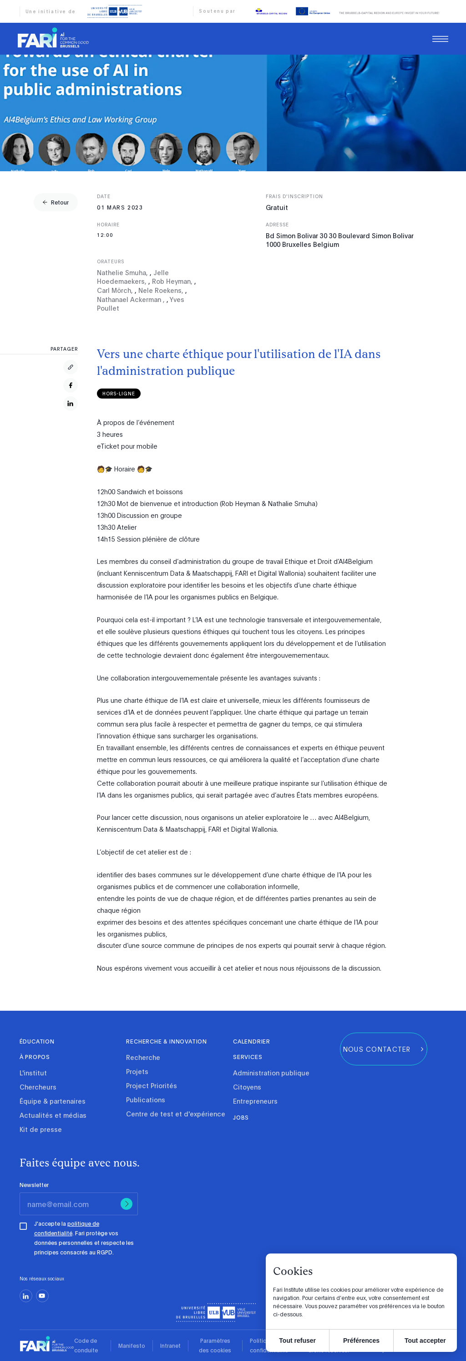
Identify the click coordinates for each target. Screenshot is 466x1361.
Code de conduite (86, 1345)
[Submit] (126, 1204)
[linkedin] (26, 1295)
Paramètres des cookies (215, 1345)
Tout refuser (297, 1340)
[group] (56, 202)
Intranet (170, 1345)
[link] (53, 38)
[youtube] (42, 1295)
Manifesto (131, 1345)
